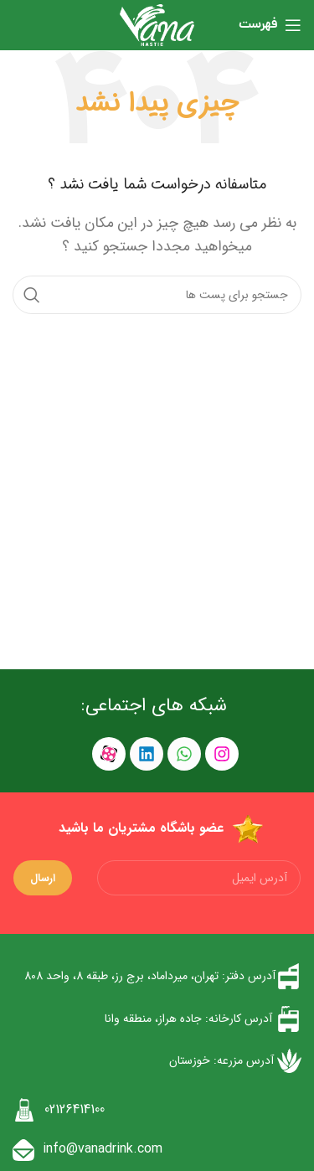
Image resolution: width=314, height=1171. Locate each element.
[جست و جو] (157, 295)
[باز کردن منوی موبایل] (270, 25)
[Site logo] (156, 24)
